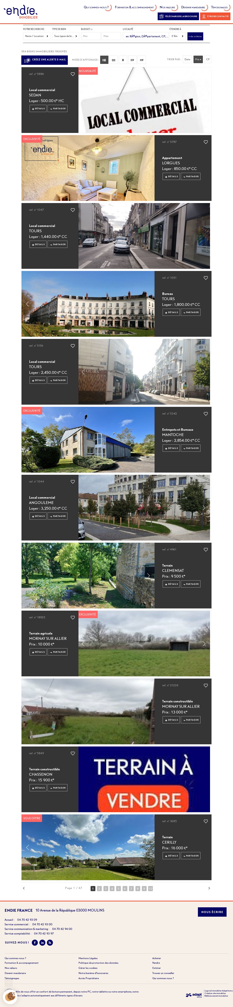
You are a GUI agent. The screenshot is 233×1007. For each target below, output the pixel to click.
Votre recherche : (34, 29)
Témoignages (219, 8)
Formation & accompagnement (134, 8)
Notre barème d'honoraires (93, 973)
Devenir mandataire (193, 8)
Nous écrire (212, 912)
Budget (85, 29)
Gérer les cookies (87, 967)
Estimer (156, 967)
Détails (38, 108)
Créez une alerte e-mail (44, 60)
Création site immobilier (215, 993)
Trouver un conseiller (163, 973)
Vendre (156, 962)
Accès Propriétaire (88, 978)
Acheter (156, 958)
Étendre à (175, 29)
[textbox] (146, 36)
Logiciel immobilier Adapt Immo (219, 990)
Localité (128, 29)
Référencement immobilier (216, 996)
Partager (58, 108)
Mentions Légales (88, 958)
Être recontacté (215, 17)
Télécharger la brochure (178, 17)
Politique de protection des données (98, 962)
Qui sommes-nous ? (96, 8)
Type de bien (59, 29)
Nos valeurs (167, 8)
